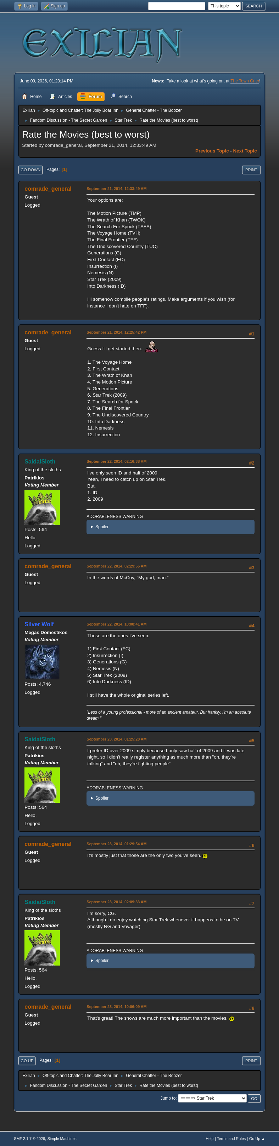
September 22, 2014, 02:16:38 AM (116, 461)
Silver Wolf (39, 624)
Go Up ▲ (257, 1138)
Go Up (27, 1061)
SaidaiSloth (39, 462)
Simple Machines (62, 1138)
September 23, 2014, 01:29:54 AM (116, 844)
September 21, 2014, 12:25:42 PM (116, 332)
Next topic (245, 151)
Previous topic (212, 151)
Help (209, 1138)
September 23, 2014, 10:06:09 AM (116, 1006)
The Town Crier (244, 81)
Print (251, 170)
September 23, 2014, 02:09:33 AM (116, 902)
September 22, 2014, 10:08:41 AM (116, 624)
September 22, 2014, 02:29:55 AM (116, 566)
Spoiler (101, 526)
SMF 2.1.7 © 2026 (29, 1138)
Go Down (30, 170)
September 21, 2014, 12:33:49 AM (116, 188)
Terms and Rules (231, 1138)
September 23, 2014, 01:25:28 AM (116, 739)
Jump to (168, 1098)
